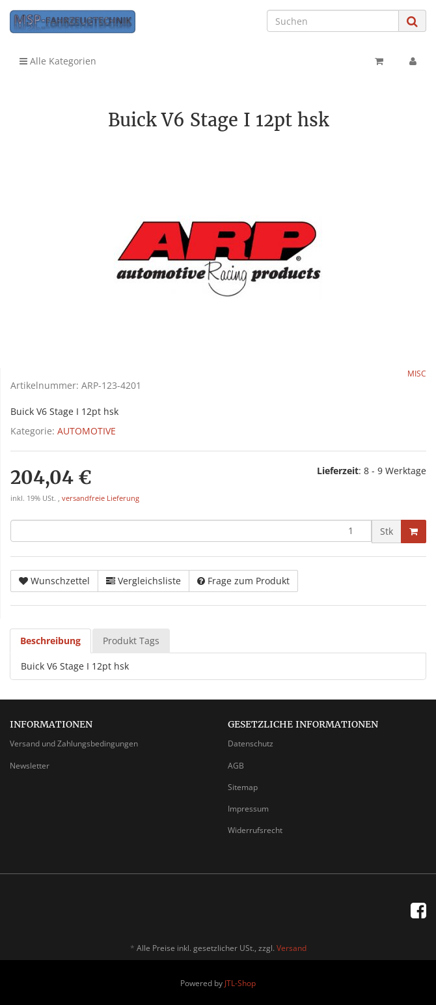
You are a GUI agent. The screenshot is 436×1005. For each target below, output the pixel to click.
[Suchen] (333, 21)
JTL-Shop (240, 983)
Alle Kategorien (58, 61)
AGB (236, 765)
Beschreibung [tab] (50, 640)
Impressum (248, 808)
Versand (292, 948)
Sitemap (243, 787)
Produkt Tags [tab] (131, 640)
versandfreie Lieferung (100, 498)
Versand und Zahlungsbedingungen (74, 743)
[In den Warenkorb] (413, 531)
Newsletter (29, 765)
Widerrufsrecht (255, 830)
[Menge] (191, 531)
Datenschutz (250, 743)
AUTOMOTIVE (86, 431)
